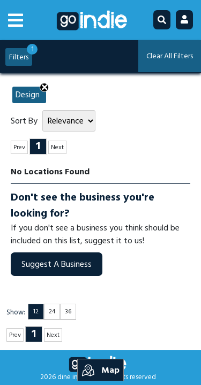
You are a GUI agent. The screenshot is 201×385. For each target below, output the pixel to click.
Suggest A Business (56, 264)
